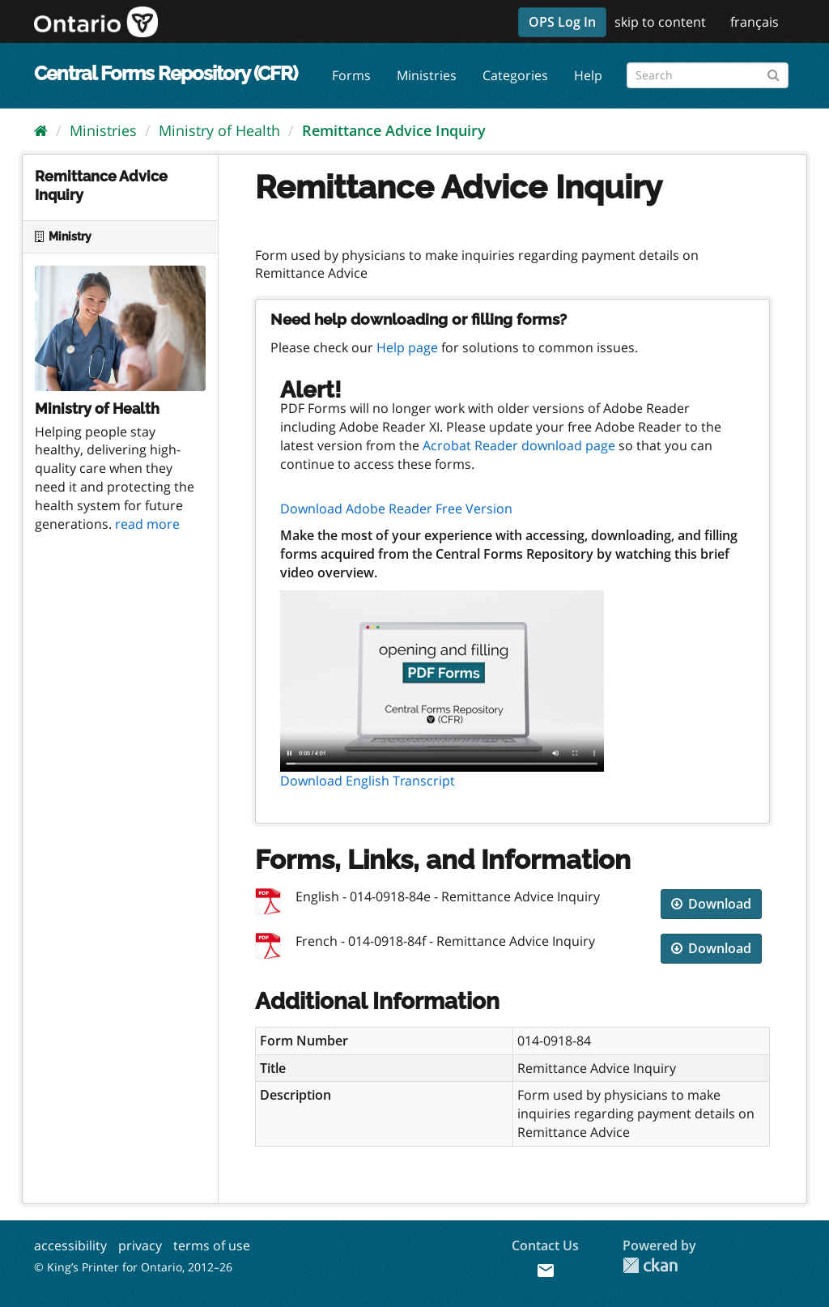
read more (147, 524)
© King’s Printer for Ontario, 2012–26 (133, 1267)
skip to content (660, 22)
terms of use (211, 1245)
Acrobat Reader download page (519, 445)
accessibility (70, 1245)
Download (711, 904)
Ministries (427, 75)
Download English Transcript (367, 781)
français (754, 22)
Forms (351, 75)
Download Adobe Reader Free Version (396, 508)
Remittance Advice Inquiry (394, 130)
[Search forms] (708, 75)
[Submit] (773, 72)
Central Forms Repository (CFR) (165, 73)
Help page (407, 347)
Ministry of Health (219, 130)
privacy (140, 1245)
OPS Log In (562, 22)
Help (588, 75)
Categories (515, 75)
